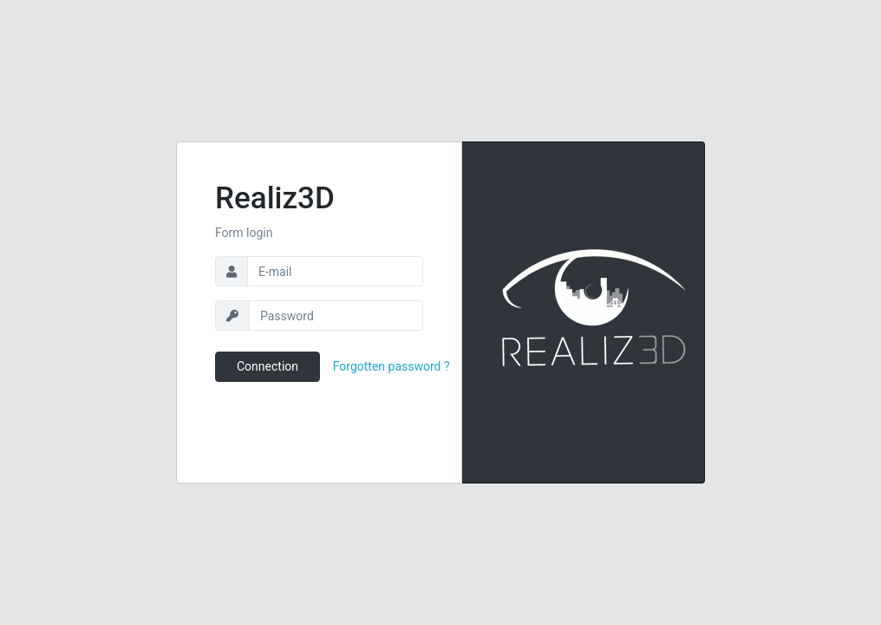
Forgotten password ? (391, 366)
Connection (267, 366)
